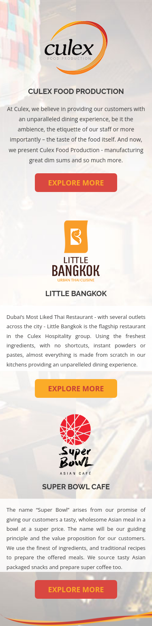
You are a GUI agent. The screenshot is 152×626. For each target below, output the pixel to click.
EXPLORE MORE (76, 183)
